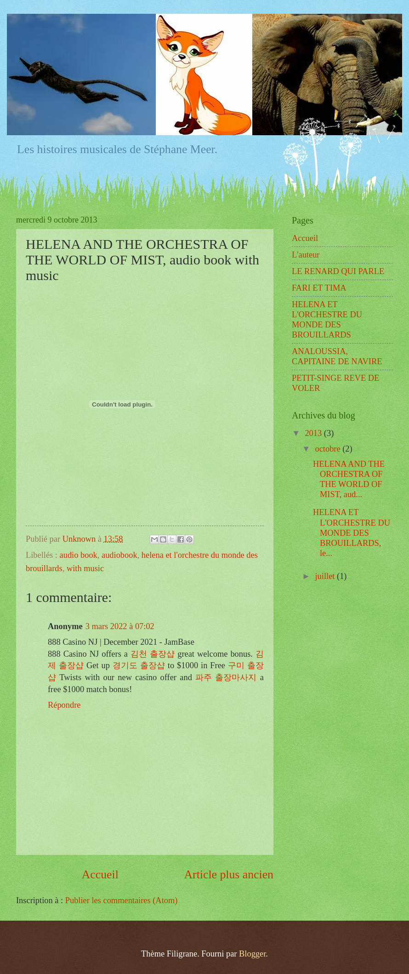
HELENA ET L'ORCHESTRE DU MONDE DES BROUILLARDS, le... (351, 532)
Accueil (100, 874)
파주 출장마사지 (225, 677)
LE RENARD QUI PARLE (338, 271)
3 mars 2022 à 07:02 (119, 626)
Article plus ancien (228, 874)
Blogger (252, 953)
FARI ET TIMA (319, 287)
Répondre (64, 705)
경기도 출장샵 (139, 665)
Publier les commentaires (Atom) (121, 900)
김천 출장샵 (153, 654)
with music (85, 568)
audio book (78, 555)
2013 (314, 433)
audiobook (119, 555)
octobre (329, 448)
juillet (326, 576)
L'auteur (306, 254)
